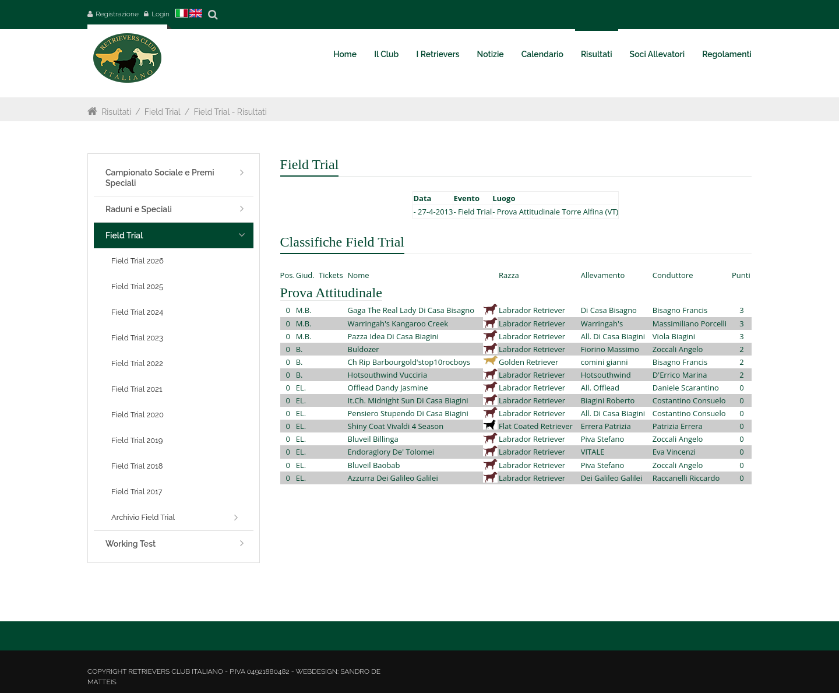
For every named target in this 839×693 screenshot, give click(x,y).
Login (160, 14)
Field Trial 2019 (137, 440)
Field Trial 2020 (137, 414)
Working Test (130, 543)
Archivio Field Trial (143, 517)
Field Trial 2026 (137, 260)
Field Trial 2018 (137, 466)
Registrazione (117, 14)
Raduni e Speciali (138, 209)
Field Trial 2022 (137, 363)
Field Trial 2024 (137, 312)
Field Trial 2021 (136, 389)
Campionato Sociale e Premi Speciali (159, 178)
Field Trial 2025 (137, 286)
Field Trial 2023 (137, 337)
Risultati (116, 112)
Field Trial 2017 (137, 491)
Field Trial (162, 112)
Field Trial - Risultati (230, 112)
